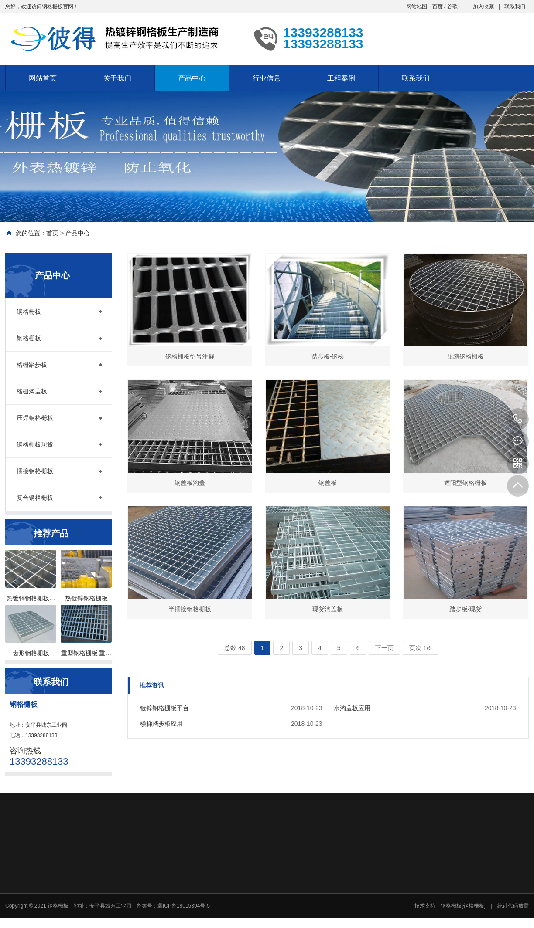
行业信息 (267, 78)
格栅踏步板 (32, 364)
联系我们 (514, 6)
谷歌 (452, 6)
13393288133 (518, 419)
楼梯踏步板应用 (161, 723)
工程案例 (341, 78)
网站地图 (416, 6)
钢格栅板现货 (35, 444)
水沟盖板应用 (352, 707)
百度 (437, 6)
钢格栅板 (29, 311)
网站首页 (43, 78)
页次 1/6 (420, 647)
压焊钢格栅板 (35, 417)
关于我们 (117, 78)
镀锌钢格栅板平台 (164, 707)
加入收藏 (483, 6)
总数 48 (234, 647)
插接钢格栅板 (35, 470)
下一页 (384, 647)
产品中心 (192, 78)
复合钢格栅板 (35, 497)
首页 (52, 233)
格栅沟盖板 (32, 391)
